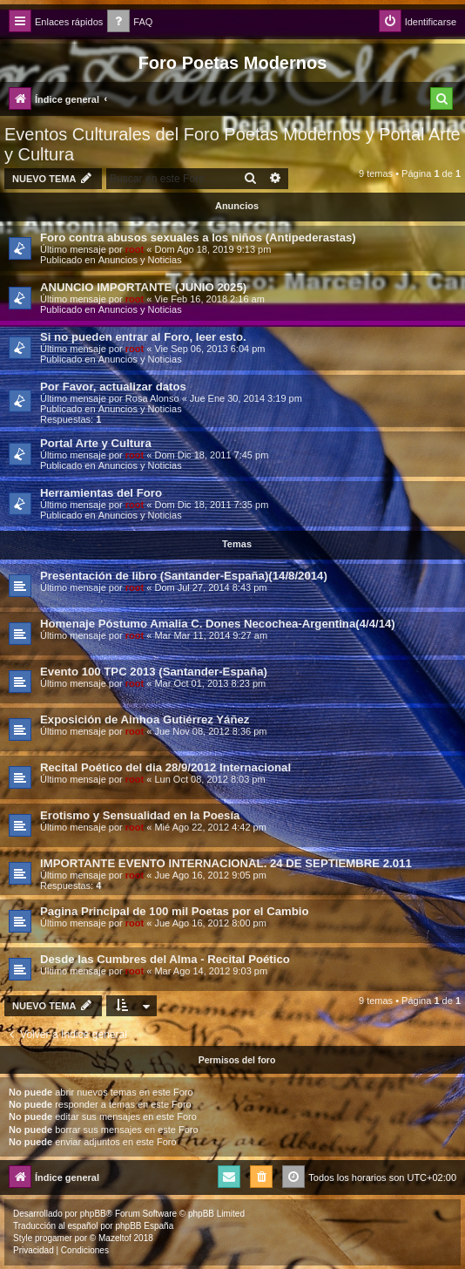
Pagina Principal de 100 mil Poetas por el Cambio (174, 911)
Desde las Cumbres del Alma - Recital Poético (165, 959)
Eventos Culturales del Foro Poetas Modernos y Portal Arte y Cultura (232, 144)
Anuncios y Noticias (140, 259)
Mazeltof (114, 1238)
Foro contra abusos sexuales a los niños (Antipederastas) (198, 237)
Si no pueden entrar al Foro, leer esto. (143, 336)
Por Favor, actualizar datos (113, 386)
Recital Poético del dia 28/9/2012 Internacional (165, 767)
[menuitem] (129, 22)
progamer (53, 1238)
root (134, 249)
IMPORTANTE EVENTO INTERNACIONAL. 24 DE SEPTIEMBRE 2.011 (226, 863)
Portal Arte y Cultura (96, 443)
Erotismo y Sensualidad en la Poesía (139, 815)
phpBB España (144, 1226)
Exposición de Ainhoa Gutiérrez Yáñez (144, 719)
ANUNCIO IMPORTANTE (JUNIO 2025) (143, 287)
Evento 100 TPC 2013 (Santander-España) (153, 671)
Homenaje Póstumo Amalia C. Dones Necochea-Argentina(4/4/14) (217, 623)
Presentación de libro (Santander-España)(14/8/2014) (183, 575)
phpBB (93, 1213)
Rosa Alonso (152, 398)
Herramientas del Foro (101, 492)
